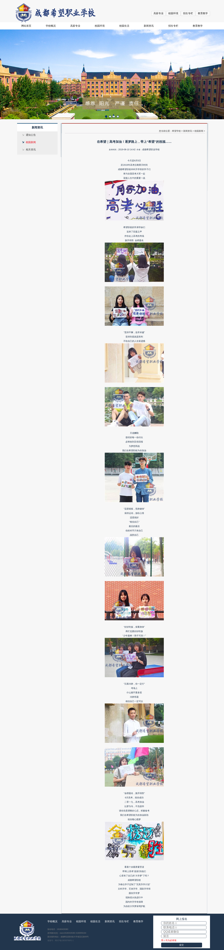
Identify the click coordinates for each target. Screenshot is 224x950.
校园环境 (173, 13)
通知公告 (31, 135)
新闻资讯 (149, 25)
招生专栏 (188, 13)
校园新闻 (31, 142)
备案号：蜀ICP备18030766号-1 (60, 940)
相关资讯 (31, 149)
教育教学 (203, 13)
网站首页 (26, 25)
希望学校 (176, 131)
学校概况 (51, 25)
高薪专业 (158, 13)
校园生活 (124, 25)
